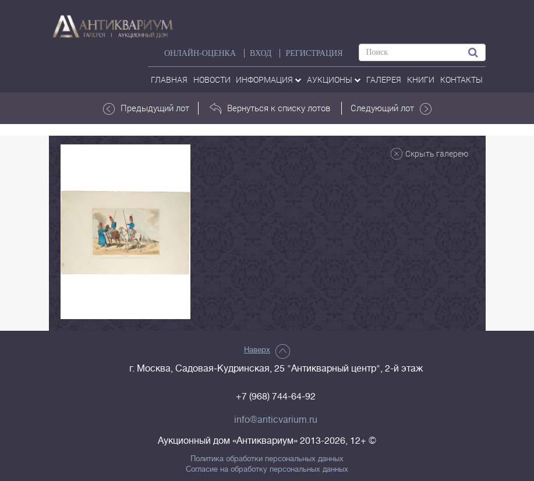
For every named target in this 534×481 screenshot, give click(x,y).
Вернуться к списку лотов (270, 108)
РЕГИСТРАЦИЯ (313, 53)
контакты (461, 79)
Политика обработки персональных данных (267, 459)
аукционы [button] (333, 79)
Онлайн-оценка (200, 53)
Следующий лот (391, 108)
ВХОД (260, 53)
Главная (169, 79)
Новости (212, 79)
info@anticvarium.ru (275, 420)
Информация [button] (268, 79)
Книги (420, 79)
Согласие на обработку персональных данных (267, 469)
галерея (383, 79)
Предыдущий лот (146, 108)
